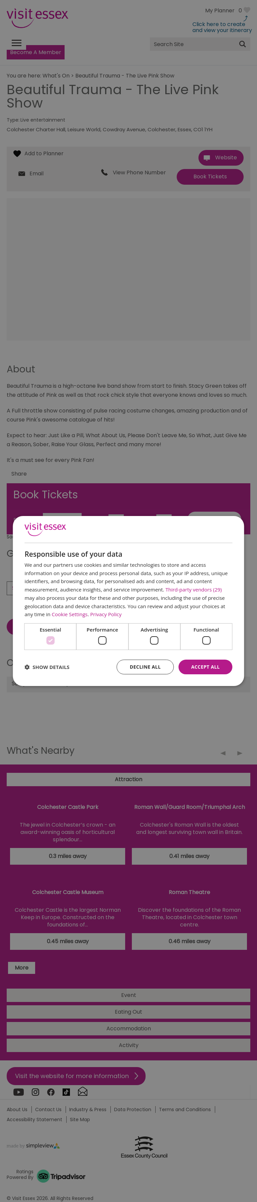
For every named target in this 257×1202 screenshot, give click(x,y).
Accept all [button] (205, 667)
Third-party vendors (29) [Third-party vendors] (193, 589)
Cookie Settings (70, 614)
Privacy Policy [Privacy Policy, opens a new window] (106, 614)
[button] (46, 667)
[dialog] (128, 601)
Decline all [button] (145, 667)
